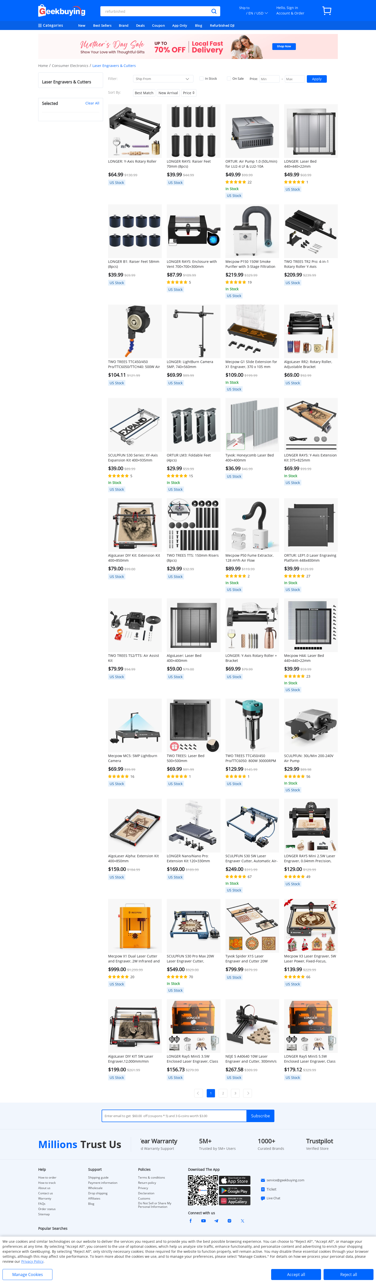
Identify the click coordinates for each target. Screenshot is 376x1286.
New (81, 25)
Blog (198, 25)
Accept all (296, 1274)
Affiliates (94, 1198)
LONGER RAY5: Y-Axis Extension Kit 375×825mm (310, 457)
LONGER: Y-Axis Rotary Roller (132, 161)
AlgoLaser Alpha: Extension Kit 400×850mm (133, 858)
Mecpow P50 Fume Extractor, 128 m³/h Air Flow (249, 558)
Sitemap (44, 1214)
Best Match (144, 92)
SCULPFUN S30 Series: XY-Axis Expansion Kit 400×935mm (133, 457)
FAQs (41, 1204)
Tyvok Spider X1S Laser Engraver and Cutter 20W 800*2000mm (246, 959)
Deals (140, 25)
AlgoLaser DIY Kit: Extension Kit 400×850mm (134, 558)
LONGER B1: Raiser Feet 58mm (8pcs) (133, 264)
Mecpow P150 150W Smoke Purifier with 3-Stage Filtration (250, 264)
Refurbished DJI (222, 25)
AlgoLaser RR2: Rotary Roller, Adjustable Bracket (308, 364)
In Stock (208, 78)
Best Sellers (102, 25)
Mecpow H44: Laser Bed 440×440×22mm (304, 658)
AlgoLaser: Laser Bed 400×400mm (184, 658)
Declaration (146, 1193)
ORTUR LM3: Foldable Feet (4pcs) (189, 457)
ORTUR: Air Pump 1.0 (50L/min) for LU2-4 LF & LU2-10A (251, 164)
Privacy (143, 1188)
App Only (179, 25)
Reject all (348, 1274)
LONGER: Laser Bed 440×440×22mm (300, 164)
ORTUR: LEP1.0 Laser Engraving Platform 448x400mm (310, 558)
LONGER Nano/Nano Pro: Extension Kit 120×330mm (188, 858)
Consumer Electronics (70, 65)
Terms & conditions (151, 1177)
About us (44, 1188)
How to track (47, 1183)
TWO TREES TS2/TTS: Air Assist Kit (133, 658)
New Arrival (168, 92)
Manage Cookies (27, 1274)
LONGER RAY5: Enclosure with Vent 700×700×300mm (192, 264)
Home (43, 65)
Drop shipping (98, 1193)
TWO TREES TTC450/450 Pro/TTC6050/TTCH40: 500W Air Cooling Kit (134, 364)
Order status (47, 1209)
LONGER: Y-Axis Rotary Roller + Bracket (251, 658)
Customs (144, 1198)
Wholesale (95, 1188)
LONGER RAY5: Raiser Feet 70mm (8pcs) (189, 164)
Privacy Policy (32, 1261)
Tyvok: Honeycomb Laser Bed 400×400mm (249, 457)
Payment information (102, 1183)
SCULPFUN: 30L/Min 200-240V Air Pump (308, 758)
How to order (47, 1177)
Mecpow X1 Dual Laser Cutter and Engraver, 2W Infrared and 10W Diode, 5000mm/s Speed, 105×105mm (134, 959)
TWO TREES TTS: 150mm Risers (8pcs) (193, 558)
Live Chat (270, 1198)
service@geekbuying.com (282, 1180)
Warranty (44, 1198)
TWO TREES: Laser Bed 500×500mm (185, 758)
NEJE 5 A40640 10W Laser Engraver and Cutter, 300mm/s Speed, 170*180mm (251, 1059)
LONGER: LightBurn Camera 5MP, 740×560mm (190, 364)
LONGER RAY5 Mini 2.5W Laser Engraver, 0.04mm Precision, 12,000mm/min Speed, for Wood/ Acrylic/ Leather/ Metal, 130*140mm (309, 858)
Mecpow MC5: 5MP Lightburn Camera (132, 758)
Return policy (147, 1183)
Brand (124, 25)
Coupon (158, 25)
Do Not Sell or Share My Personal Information (154, 1205)
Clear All (92, 103)
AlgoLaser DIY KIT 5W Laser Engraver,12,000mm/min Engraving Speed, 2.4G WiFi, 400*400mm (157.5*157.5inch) (133, 1059)
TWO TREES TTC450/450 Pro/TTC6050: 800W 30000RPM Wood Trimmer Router (250, 758)
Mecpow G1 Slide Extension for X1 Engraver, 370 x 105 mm (251, 364)
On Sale (235, 78)
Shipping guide (98, 1177)
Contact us (45, 1193)
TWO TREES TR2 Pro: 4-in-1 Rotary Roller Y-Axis (306, 264)
